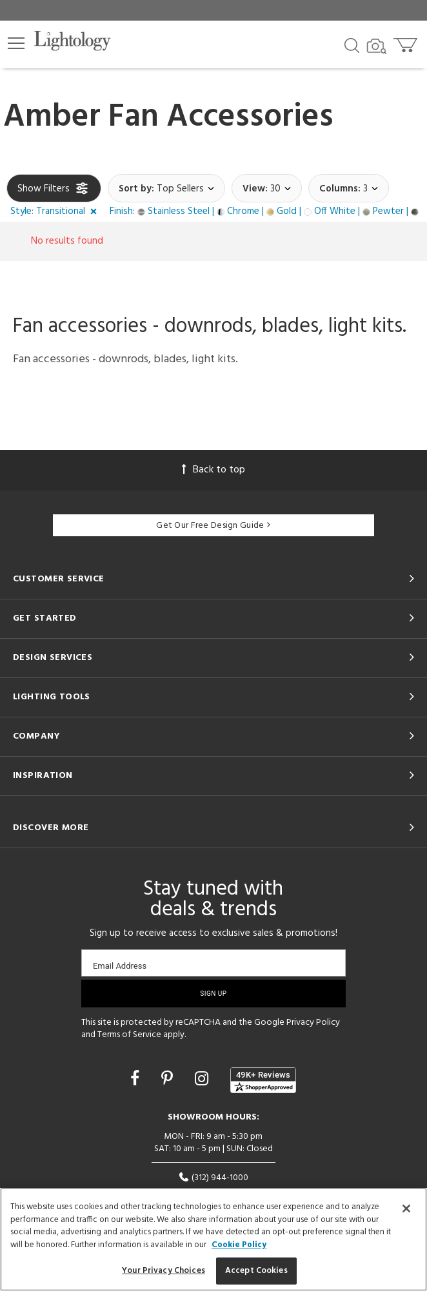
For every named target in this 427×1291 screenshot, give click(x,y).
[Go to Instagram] (203, 1080)
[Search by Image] (377, 46)
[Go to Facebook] (136, 1080)
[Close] (406, 1208)
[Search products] (351, 44)
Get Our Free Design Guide (213, 525)
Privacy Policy (313, 1022)
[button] (16, 43)
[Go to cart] (407, 42)
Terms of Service (129, 1034)
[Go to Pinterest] (169, 1080)
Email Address (119, 966)
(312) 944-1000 (213, 1177)
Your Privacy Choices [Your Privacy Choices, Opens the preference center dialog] (163, 1270)
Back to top (213, 469)
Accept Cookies (256, 1270)
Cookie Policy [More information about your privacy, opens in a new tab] (239, 1245)
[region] (213, 1239)
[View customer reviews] (263, 1080)
